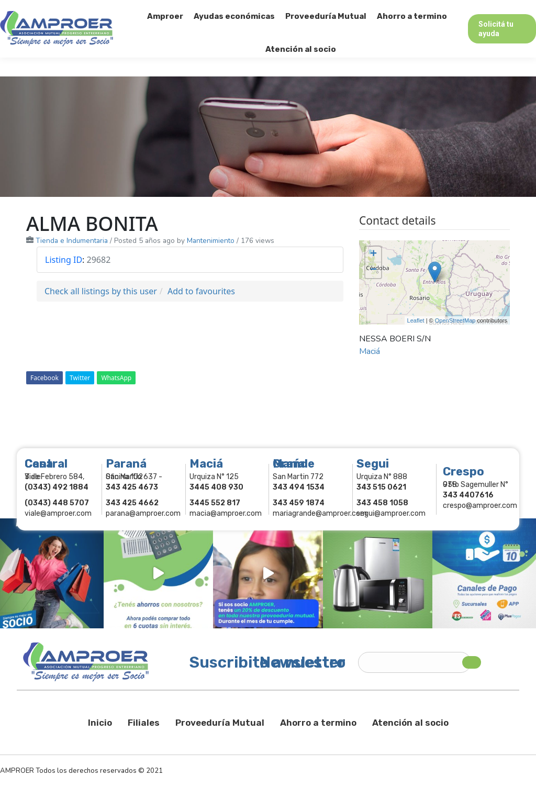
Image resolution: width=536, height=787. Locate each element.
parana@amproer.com (143, 513)
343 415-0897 (117, 10)
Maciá (369, 351)
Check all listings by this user (100, 291)
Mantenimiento (210, 241)
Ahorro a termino (318, 722)
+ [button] (373, 254)
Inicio (100, 722)
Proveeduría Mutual (219, 722)
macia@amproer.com (225, 513)
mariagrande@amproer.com (320, 513)
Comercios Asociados (470, 9)
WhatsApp (116, 377)
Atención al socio (410, 722)
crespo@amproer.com (480, 505)
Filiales (144, 722)
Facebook (44, 377)
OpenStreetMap (455, 320)
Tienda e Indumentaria (72, 241)
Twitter (80, 377)
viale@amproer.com (58, 513)
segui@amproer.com (391, 513)
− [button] (373, 270)
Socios (404, 9)
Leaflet (416, 320)
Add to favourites (201, 291)
